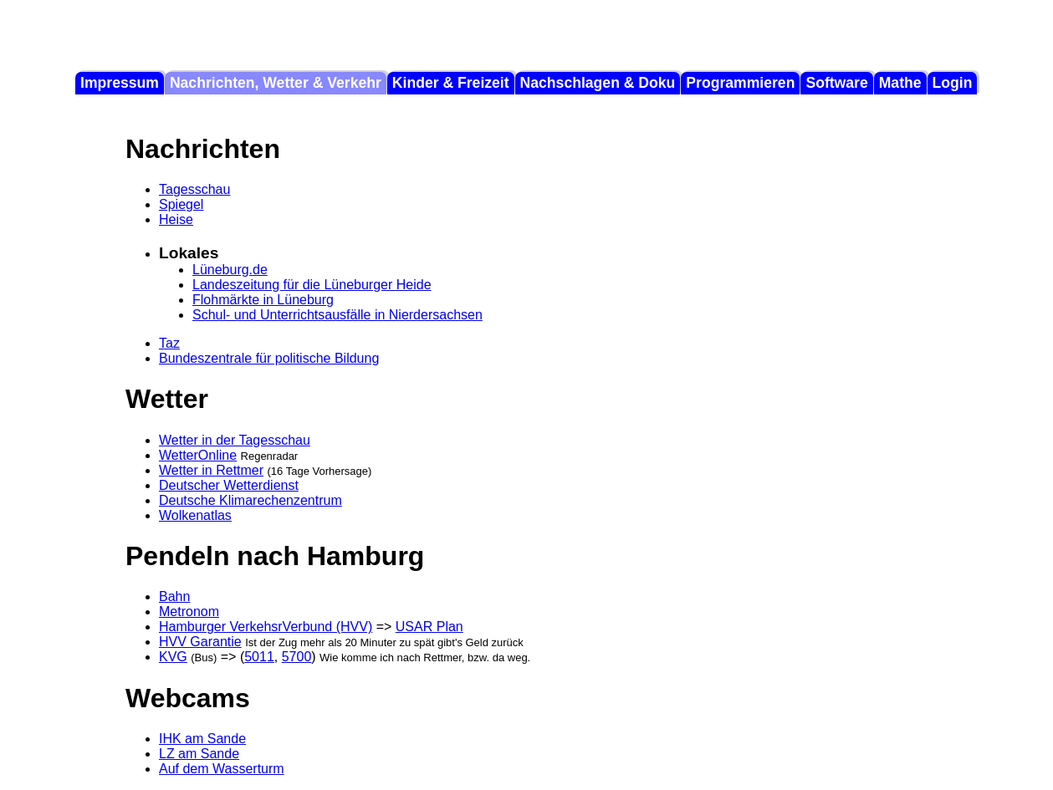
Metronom (189, 611)
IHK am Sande (202, 738)
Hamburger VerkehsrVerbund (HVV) (265, 626)
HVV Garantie (200, 642)
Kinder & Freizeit (450, 82)
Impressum (119, 82)
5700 (297, 657)
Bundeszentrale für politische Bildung (269, 358)
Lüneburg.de (230, 269)
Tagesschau (194, 189)
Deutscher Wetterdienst (229, 485)
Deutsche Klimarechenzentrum (250, 500)
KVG (173, 657)
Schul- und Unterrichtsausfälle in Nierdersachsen (337, 315)
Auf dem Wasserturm (221, 769)
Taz (169, 343)
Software (836, 82)
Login (953, 82)
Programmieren (740, 82)
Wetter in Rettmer (211, 470)
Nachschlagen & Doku (598, 82)
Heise (176, 219)
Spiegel (181, 204)
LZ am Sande (199, 754)
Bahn (174, 596)
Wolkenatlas (195, 515)
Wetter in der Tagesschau (234, 440)
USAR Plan (429, 626)
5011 (259, 657)
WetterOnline (198, 455)
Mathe (900, 82)
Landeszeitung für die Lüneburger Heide (312, 285)
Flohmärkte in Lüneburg (263, 300)
